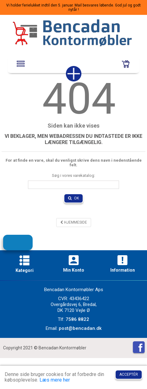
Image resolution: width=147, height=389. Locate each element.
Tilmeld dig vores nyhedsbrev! (23, 245)
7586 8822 (77, 319)
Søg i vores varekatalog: (73, 175)
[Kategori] (24, 261)
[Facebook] (138, 348)
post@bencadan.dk (80, 328)
